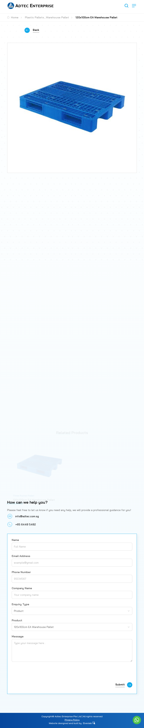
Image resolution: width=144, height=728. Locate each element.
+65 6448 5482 (25, 524)
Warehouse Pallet (57, 17)
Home (12, 17)
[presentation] (40, 673)
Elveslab (89, 723)
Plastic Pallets (34, 17)
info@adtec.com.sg (27, 516)
